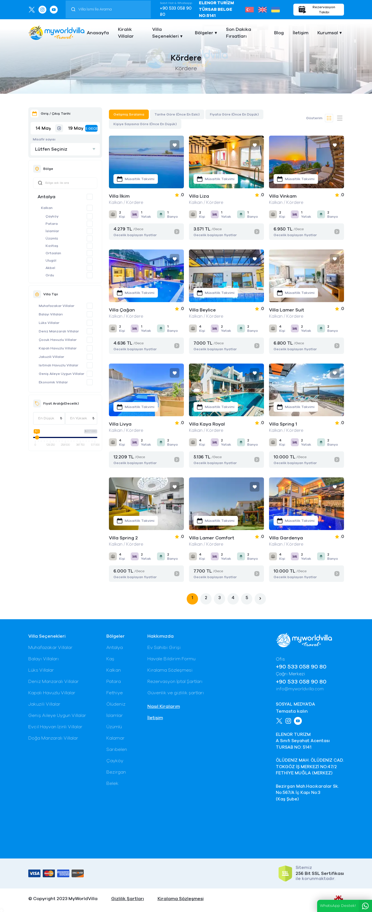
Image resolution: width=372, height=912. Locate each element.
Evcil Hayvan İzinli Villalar (55, 727)
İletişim (300, 33)
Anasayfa (98, 33)
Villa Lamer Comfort (211, 538)
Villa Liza (199, 196)
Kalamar (115, 738)
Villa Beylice (202, 310)
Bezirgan (116, 772)
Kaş (110, 659)
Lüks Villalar (49, 322)
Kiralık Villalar (126, 33)
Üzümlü (52, 238)
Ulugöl (51, 260)
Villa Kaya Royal (207, 424)
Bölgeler (204, 33)
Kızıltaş (52, 245)
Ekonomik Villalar (53, 382)
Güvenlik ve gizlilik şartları (175, 693)
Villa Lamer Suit (286, 310)
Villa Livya (120, 424)
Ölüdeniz (115, 704)
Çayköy (52, 216)
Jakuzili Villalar (51, 356)
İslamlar (52, 231)
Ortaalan (53, 253)
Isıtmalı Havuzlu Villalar (58, 365)
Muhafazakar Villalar (56, 305)
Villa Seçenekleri (165, 33)
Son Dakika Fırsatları (238, 33)
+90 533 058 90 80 (176, 11)
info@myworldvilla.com (300, 689)
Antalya (46, 197)
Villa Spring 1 (283, 424)
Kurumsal (327, 33)
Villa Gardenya (286, 538)
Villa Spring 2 (123, 538)
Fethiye (114, 693)
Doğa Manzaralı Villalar (53, 738)
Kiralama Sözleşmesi (170, 670)
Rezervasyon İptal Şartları (175, 681)
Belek (112, 783)
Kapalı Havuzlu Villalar (58, 348)
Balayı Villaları (51, 314)
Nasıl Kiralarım (163, 706)
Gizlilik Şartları (127, 898)
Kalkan (47, 208)
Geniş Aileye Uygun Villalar (61, 373)
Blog (279, 33)
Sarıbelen (116, 749)
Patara (52, 223)
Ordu (50, 275)
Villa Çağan (122, 310)
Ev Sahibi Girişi (164, 647)
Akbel (50, 268)
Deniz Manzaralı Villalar (59, 331)
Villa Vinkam (282, 196)
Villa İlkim (119, 196)
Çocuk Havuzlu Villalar (58, 339)
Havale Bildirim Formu (171, 659)
